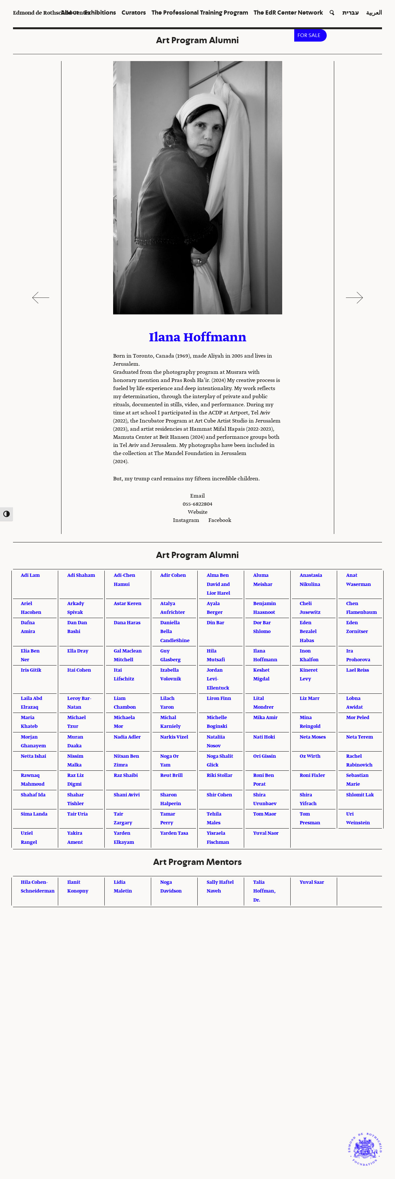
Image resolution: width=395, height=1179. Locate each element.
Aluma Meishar (262, 580)
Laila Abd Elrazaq (31, 703)
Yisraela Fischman (218, 837)
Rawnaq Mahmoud (33, 780)
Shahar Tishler (75, 799)
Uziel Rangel (29, 837)
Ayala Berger (215, 608)
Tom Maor (264, 814)
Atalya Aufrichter (172, 608)
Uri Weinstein (358, 818)
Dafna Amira (28, 627)
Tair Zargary (123, 818)
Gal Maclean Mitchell (128, 655)
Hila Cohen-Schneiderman (38, 887)
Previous (40, 297)
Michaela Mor (124, 722)
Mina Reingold (310, 722)
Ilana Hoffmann (265, 655)
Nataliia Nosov (216, 741)
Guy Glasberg (170, 655)
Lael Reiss (357, 670)
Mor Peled (357, 718)
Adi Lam (30, 575)
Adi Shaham (81, 575)
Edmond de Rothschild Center (51, 13)
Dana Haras (127, 623)
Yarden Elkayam (124, 837)
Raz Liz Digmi (75, 780)
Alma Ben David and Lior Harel (218, 584)
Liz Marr (310, 699)
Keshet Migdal (261, 674)
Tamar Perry (167, 818)
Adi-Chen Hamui (124, 580)
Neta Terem (359, 737)
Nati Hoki (264, 737)
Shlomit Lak (360, 795)
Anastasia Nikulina (311, 580)
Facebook (219, 520)
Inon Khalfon (309, 655)
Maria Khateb (29, 722)
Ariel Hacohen (31, 608)
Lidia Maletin (123, 887)
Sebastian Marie (357, 780)
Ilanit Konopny (77, 887)
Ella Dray (77, 651)
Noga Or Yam (169, 761)
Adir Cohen (173, 575)
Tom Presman (310, 818)
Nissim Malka (75, 761)
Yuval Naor (266, 833)
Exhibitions (100, 13)
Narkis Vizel (174, 737)
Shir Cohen (219, 795)
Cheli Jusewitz (310, 608)
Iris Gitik (31, 670)
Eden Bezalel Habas (308, 631)
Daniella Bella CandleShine (175, 631)
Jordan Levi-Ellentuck (218, 679)
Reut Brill (171, 776)
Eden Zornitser (357, 627)
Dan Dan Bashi (77, 627)
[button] (331, 13)
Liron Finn (219, 699)
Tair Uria (77, 814)
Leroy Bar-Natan (79, 703)
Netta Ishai (33, 756)
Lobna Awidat (354, 703)
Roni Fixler (312, 776)
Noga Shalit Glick (220, 761)
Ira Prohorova (358, 655)
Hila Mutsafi (216, 655)
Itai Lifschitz (124, 674)
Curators (134, 13)
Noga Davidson (171, 887)
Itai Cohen (79, 670)
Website (197, 512)
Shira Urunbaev (265, 799)
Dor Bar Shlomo (262, 627)
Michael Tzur (76, 722)
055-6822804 (197, 504)
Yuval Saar (312, 882)
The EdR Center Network (288, 13)
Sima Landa (34, 814)
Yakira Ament (75, 837)
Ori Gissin (264, 756)
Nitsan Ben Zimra (126, 761)
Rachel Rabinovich (359, 761)
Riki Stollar (219, 776)
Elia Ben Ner (30, 655)
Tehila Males (214, 818)
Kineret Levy (309, 674)
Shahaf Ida (33, 795)
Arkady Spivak (75, 608)
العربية (374, 13)
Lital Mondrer (263, 703)
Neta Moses (313, 737)
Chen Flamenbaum (361, 608)
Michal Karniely (170, 722)
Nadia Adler (127, 737)
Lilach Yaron (167, 703)
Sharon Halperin (170, 799)
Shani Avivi (127, 795)
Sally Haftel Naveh (220, 887)
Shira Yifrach (308, 799)
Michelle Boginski (217, 722)
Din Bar (215, 623)
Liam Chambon (125, 703)
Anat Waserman (358, 580)
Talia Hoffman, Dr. (264, 891)
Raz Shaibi (126, 776)
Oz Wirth (310, 756)
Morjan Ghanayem (33, 741)
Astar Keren (127, 604)
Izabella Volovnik (170, 674)
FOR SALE (308, 35)
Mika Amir (265, 718)
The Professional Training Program (199, 13)
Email (197, 496)
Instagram (186, 520)
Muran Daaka (75, 741)
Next (354, 297)
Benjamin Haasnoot (264, 608)
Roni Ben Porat (263, 780)
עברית (350, 13)
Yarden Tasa (174, 833)
